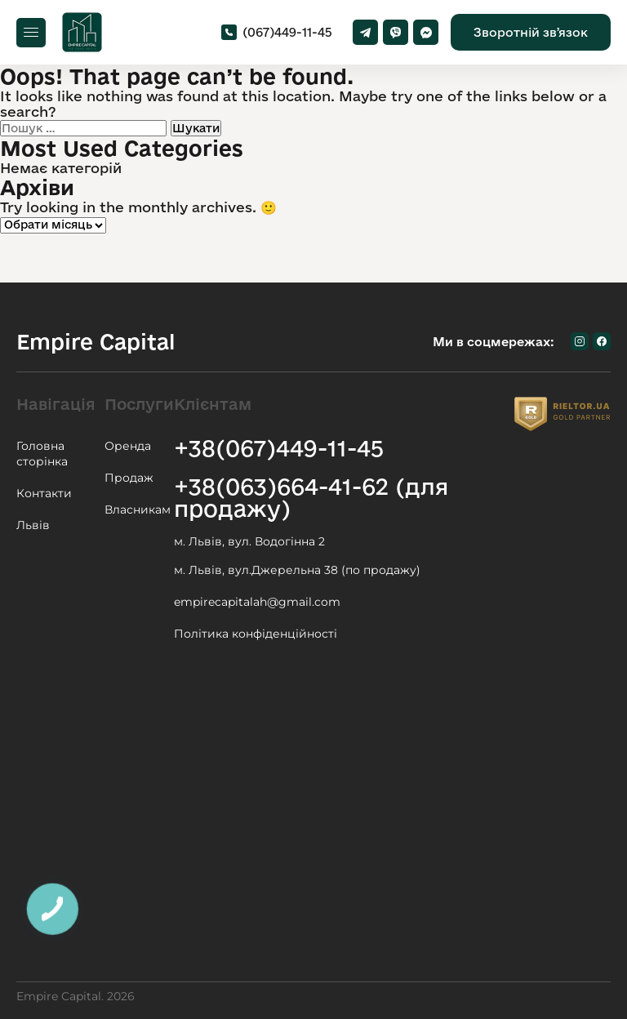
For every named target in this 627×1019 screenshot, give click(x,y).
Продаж (128, 477)
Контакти (44, 493)
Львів (33, 525)
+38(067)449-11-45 (279, 448)
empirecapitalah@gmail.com (257, 601)
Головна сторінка (42, 453)
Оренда (127, 445)
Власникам (137, 509)
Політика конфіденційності (255, 633)
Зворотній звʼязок (531, 32)
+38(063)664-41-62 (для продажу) (311, 497)
